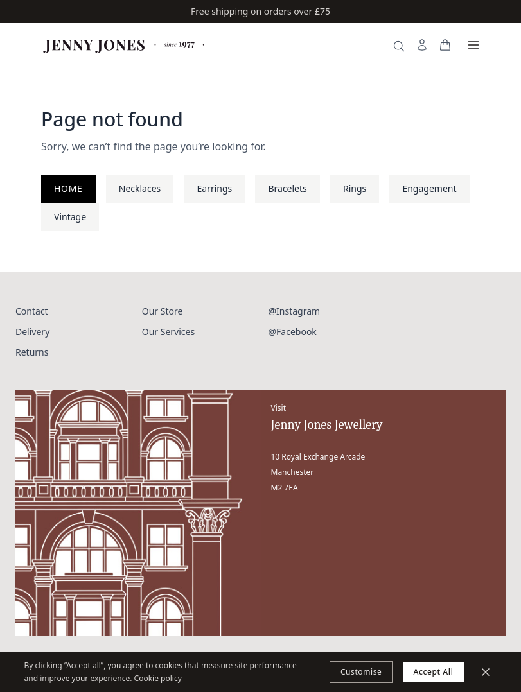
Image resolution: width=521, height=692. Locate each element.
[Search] (399, 46)
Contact (31, 311)
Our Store (162, 311)
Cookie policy (158, 678)
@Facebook (293, 331)
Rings (354, 188)
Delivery (32, 331)
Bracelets (287, 188)
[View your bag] (445, 45)
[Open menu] (473, 44)
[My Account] (422, 45)
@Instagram (295, 311)
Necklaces (140, 188)
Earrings (214, 188)
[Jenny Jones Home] (125, 45)
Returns (31, 352)
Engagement (429, 188)
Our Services (168, 331)
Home (68, 188)
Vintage (70, 217)
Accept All (433, 671)
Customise (361, 671)
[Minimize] (485, 672)
